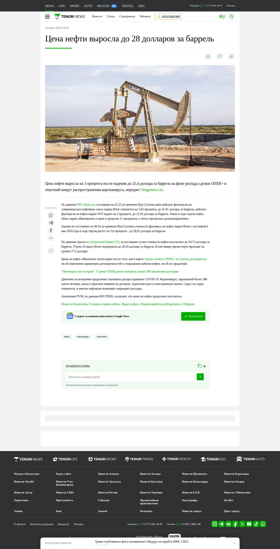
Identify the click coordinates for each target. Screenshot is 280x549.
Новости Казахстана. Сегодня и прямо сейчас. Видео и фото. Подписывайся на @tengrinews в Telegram (128, 304)
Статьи (111, 16)
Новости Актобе (24, 481)
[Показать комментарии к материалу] (50, 251)
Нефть (67, 336)
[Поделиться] (231, 56)
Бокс (59, 511)
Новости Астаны (150, 473)
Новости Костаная (151, 481)
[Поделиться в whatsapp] (50, 215)
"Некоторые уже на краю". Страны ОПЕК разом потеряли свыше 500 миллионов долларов (119, 271)
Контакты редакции (41, 524)
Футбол (228, 500)
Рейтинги (145, 16)
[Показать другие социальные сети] (50, 238)
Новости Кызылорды (195, 481)
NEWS (49, 6)
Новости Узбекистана (237, 492)
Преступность (64, 500)
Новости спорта (191, 511)
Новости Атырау (234, 481)
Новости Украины (151, 492)
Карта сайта (63, 473)
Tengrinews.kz (152, 190)
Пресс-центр (231, 511)
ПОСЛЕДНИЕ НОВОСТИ (58, 543)
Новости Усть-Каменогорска (65, 483)
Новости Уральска (109, 481)
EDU (141, 6)
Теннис (18, 511)
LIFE (62, 6)
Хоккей (102, 511)
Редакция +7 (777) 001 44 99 (206, 5)
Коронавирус (83, 336)
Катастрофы (189, 500)
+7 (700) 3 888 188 (189, 524)
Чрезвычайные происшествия (149, 502)
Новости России (107, 492)
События (103, 500)
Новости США (65, 492)
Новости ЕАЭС (191, 492)
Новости (97, 16)
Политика (146, 511)
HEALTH (106, 6)
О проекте (20, 524)
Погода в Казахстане (26, 473)
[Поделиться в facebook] (50, 231)
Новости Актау (23, 492)
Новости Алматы (108, 473)
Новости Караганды (236, 473)
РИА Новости (85, 204)
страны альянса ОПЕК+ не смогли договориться (175, 259)
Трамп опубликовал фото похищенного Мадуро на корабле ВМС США (141, 541)
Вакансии (63, 524)
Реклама (231, 5)
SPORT (74, 6)
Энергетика (21, 500)
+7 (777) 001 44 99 (151, 524)
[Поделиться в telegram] (50, 223)
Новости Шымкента (194, 473)
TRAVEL (128, 6)
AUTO (88, 6)
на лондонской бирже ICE (102, 242)
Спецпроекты (127, 16)
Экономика (101, 336)
